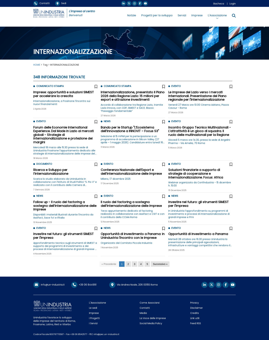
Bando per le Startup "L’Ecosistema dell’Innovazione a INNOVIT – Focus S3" (130, 129)
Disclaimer (196, 308)
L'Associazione (97, 302)
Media (143, 313)
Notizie (131, 15)
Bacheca (218, 3)
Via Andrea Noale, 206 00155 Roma (133, 285)
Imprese (197, 15)
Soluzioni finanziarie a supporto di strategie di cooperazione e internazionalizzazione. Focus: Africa (195, 173)
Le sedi (93, 308)
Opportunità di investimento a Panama (198, 234)
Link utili (194, 318)
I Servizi (93, 323)
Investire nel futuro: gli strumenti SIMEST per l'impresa (198, 204)
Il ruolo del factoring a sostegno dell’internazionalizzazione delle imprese (131, 204)
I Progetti (94, 318)
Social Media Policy (151, 323)
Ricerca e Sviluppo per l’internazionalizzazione (50, 172)
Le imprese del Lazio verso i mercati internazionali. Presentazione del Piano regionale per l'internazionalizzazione (197, 96)
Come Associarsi (150, 302)
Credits (194, 313)
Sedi (60, 3)
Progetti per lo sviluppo (157, 15)
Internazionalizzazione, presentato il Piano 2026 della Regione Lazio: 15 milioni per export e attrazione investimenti (133, 96)
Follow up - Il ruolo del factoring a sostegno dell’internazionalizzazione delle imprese (64, 205)
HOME (36, 64)
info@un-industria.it (49, 284)
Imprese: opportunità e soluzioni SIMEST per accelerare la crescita (63, 94)
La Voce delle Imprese (153, 318)
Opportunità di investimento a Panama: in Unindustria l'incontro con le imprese (133, 236)
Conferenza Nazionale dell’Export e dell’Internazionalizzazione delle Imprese (131, 172)
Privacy (194, 302)
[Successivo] (160, 264)
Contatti (41, 3)
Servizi (182, 15)
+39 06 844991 (83, 284)
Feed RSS (195, 323)
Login (233, 3)
